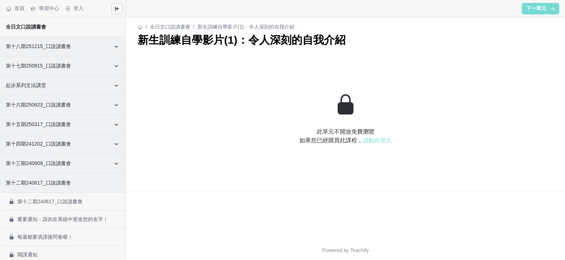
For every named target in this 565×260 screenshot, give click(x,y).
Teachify (359, 250)
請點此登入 (377, 140)
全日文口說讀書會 (26, 27)
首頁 (15, 8)
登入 (74, 8)
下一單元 (540, 8)
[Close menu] (117, 8)
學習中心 (44, 8)
